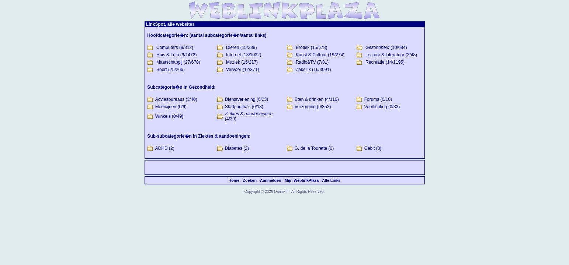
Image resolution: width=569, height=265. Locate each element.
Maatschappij (169, 62)
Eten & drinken (309, 99)
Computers (167, 47)
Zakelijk (303, 69)
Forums (371, 99)
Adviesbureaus (169, 99)
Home (233, 180)
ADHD (161, 148)
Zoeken (250, 180)
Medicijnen (165, 106)
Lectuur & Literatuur (384, 54)
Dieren (232, 47)
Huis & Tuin (167, 54)
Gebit (369, 148)
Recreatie (374, 62)
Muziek (233, 62)
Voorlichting (375, 106)
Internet (233, 54)
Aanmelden (270, 180)
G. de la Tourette (311, 148)
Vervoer (233, 69)
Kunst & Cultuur (311, 54)
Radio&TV (306, 62)
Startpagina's (238, 106)
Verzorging (305, 106)
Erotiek (302, 47)
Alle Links (331, 180)
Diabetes (233, 148)
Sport (161, 69)
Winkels (163, 116)
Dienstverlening (240, 99)
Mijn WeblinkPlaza (302, 180)
